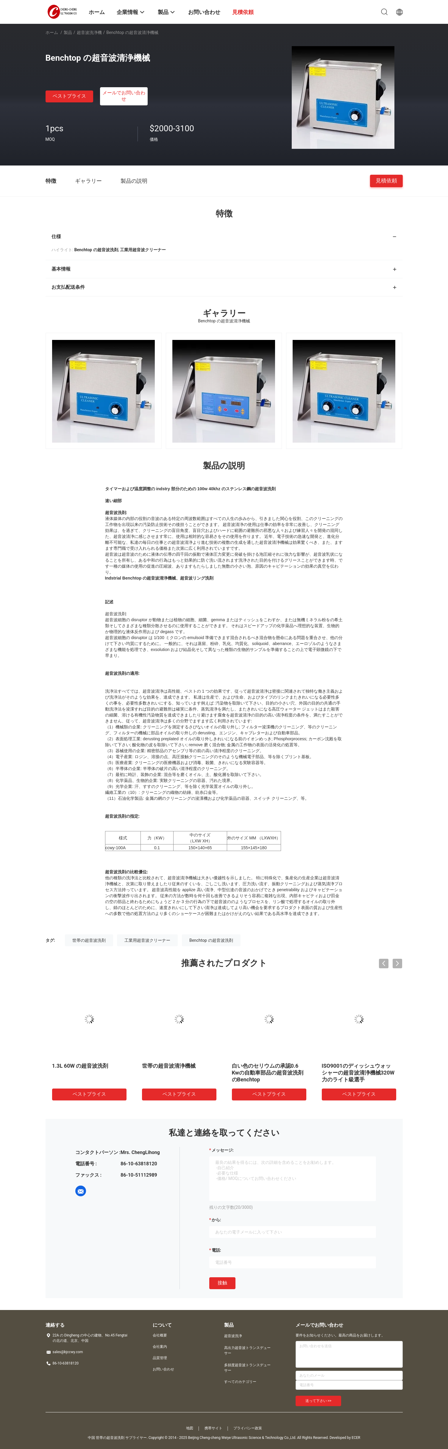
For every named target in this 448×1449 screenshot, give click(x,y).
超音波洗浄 (233, 1336)
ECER (356, 1438)
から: (216, 1219)
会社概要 (160, 1335)
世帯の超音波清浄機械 (169, 1066)
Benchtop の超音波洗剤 (211, 940)
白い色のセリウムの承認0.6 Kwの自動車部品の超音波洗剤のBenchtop (267, 1073)
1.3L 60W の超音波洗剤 (80, 1066)
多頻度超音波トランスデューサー (247, 1368)
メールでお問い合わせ (123, 96)
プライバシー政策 (247, 1428)
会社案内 (160, 1347)
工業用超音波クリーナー (147, 940)
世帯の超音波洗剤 (89, 940)
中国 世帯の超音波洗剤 (106, 1438)
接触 (222, 1283)
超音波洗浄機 (89, 32)
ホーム (52, 32)
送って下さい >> (318, 1401)
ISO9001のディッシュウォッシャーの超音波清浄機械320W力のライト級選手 (358, 1073)
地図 (189, 1428)
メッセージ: (223, 1150)
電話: (216, 1250)
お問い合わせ (163, 1369)
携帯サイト (213, 1428)
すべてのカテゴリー (240, 1382)
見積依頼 (386, 180)
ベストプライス (69, 96)
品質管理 (160, 1358)
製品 (68, 32)
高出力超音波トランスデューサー (247, 1350)
